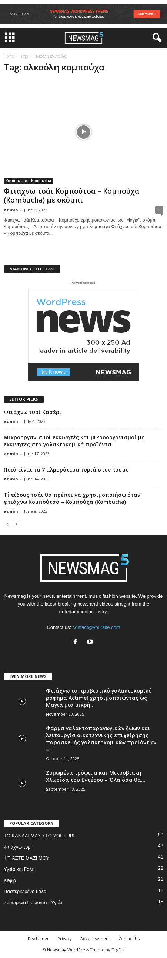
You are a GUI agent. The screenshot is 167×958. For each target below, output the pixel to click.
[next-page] (16, 524)
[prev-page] (7, 524)
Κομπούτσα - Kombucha (28, 180)
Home (9, 56)
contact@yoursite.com (96, 627)
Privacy (64, 938)
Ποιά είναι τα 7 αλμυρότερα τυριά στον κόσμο (66, 469)
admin (11, 210)
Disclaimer (38, 938)
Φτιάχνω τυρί (18, 847)
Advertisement (95, 938)
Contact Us (129, 938)
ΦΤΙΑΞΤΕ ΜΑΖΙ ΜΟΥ (26, 858)
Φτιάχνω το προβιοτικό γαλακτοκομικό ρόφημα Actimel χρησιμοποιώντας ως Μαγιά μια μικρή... (99, 697)
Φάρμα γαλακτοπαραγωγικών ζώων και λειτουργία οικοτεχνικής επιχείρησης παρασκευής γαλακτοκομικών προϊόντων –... (101, 739)
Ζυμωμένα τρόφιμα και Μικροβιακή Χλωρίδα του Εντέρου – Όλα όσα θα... (96, 776)
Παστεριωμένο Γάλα (25, 891)
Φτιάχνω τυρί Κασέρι (32, 412)
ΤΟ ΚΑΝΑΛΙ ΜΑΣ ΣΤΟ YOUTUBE (40, 836)
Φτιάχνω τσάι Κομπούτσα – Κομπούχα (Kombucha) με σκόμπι (71, 195)
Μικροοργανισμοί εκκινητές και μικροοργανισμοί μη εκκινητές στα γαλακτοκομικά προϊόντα (74, 441)
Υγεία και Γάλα (19, 869)
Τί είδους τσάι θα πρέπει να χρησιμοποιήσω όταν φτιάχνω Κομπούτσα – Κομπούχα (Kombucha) (72, 498)
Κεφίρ (10, 880)
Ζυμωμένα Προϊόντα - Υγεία (33, 902)
